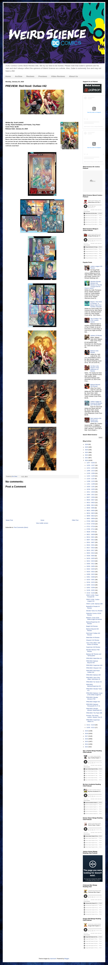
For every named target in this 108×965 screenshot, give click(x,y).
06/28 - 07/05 (91, 532)
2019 (86, 731)
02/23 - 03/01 (91, 579)
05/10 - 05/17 (91, 550)
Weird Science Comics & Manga (91, 126)
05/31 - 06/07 (91, 542)
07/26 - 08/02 (91, 521)
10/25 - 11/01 (91, 486)
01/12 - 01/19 (91, 725)
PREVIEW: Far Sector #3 (94, 682)
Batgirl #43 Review (92, 626)
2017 (86, 736)
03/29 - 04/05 (91, 566)
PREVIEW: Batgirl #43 (93, 701)
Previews (42, 76)
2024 (86, 449)
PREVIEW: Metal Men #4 (94, 658)
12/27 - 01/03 (91, 462)
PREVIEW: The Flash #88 (94, 713)
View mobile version (42, 523)
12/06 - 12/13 (91, 470)
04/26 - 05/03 (91, 555)
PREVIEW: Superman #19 (94, 665)
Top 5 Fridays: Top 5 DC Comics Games (96, 320)
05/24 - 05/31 (91, 545)
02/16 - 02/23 (91, 582)
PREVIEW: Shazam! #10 (93, 668)
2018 (86, 733)
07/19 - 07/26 (91, 524)
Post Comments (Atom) (21, 527)
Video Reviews (58, 76)
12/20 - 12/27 (91, 465)
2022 (86, 455)
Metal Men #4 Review (92, 637)
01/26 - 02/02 (91, 590)
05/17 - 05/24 (91, 547)
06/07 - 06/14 (91, 539)
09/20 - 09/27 (91, 500)
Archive (18, 76)
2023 (86, 452)
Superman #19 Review (93, 647)
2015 (86, 741)
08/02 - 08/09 (91, 518)
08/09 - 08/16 (91, 516)
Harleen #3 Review (96, 335)
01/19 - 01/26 (91, 593)
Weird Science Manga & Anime (90, 161)
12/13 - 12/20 (91, 468)
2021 (86, 457)
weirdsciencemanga (103, 161)
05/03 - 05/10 (91, 553)
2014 (86, 744)
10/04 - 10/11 (91, 494)
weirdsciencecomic (103, 126)
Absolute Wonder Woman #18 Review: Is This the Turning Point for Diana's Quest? (93, 285)
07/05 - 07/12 (91, 529)
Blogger (66, 958)
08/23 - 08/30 (91, 510)
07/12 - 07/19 (91, 526)
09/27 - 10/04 (91, 497)
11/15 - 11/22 (91, 478)
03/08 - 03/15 (91, 574)
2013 (86, 747)
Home (8, 76)
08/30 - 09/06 (91, 508)
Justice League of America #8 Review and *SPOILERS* (96, 403)
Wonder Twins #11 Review (94, 610)
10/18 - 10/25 (91, 489)
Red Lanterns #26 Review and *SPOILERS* (95, 420)
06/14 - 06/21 (91, 537)
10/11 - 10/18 (91, 492)
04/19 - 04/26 (91, 558)
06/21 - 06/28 (91, 534)
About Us (73, 76)
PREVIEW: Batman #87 (93, 675)
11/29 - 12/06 (91, 473)
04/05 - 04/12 (91, 563)
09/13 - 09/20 (91, 502)
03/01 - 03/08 (91, 577)
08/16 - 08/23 (91, 513)
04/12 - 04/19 (91, 561)
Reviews (30, 76)
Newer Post (9, 520)
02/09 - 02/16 (91, 585)
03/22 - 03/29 (91, 569)
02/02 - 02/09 (91, 587)
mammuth (53, 958)
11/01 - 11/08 (91, 484)
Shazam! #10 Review (92, 640)
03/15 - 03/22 (91, 571)
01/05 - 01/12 (91, 727)
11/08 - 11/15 (91, 481)
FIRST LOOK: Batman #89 (94, 604)
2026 (86, 444)
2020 (86, 460)
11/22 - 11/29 (91, 476)
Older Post (75, 520)
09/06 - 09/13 (91, 505)
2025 (86, 447)
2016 (86, 739)
